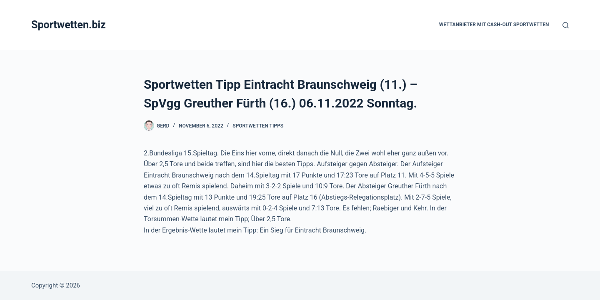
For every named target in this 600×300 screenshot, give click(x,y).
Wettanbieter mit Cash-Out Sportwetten (494, 25)
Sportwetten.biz (68, 25)
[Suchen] (565, 25)
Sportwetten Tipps (257, 126)
